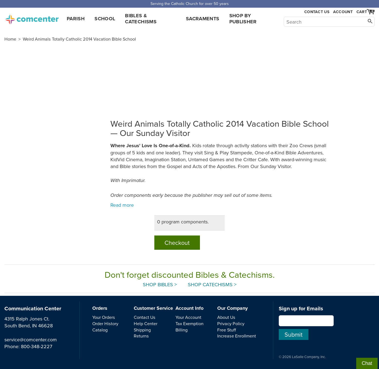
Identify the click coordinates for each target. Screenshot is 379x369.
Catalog (100, 330)
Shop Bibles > (160, 284)
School (104, 18)
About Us (226, 317)
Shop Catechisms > (212, 284)
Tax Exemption (189, 323)
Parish (76, 18)
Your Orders (103, 317)
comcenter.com (31, 18)
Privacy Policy (230, 323)
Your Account (188, 317)
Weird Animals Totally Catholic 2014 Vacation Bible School (79, 39)
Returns (141, 336)
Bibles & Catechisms (141, 18)
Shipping (142, 330)
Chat (367, 363)
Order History (105, 323)
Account (343, 12)
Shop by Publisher (243, 18)
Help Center (145, 323)
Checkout (177, 243)
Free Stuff (226, 330)
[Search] (329, 22)
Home (10, 39)
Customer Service (153, 308)
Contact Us (316, 12)
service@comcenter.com (30, 339)
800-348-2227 (36, 346)
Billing (181, 330)
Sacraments (202, 18)
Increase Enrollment (236, 336)
